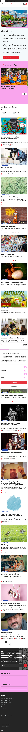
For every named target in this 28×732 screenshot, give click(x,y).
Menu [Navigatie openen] (2, 3)
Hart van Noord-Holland (6, 715)
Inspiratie (5, 688)
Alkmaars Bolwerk (5, 722)
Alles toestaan (14, 382)
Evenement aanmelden (12, 57)
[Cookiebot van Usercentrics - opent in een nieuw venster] (22, 345)
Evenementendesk (5, 717)
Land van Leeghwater (6, 702)
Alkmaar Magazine (5, 726)
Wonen (7, 1)
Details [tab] (14, 347)
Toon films (17, 112)
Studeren (15, 1)
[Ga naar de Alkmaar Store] (26, 4)
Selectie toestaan (14, 386)
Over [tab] (23, 347)
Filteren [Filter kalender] (4, 110)
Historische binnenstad (6, 700)
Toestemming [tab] (5, 347)
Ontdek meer (6, 98)
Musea (2, 706)
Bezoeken (3, 1)
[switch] (3, 113)
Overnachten (6, 680)
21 (16, 644)
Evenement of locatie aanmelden (8, 720)
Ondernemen (11, 1)
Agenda (5, 677)
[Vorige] (23, 94)
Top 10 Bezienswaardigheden (7, 698)
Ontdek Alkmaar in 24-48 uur (7, 709)
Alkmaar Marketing (5, 724)
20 (13, 644)
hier (13, 38)
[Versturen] (25, 665)
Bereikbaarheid (7, 684)
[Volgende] (25, 94)
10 (9, 644)
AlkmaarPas (8, 112)
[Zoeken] (24, 4)
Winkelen (3, 704)
